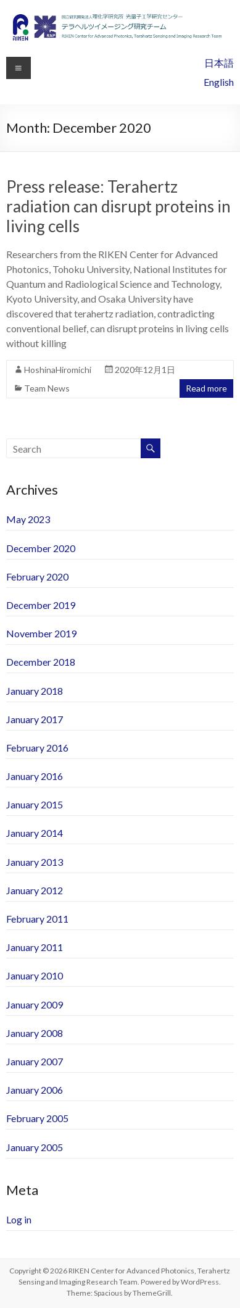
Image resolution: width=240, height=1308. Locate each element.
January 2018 (34, 691)
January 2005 (34, 1147)
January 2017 (34, 719)
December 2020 (40, 548)
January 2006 (34, 1090)
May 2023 (28, 519)
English (219, 82)
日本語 (219, 63)
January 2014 (34, 833)
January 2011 (34, 947)
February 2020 (37, 576)
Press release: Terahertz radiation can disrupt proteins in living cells (118, 206)
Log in (18, 1219)
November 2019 (41, 633)
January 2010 (34, 975)
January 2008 (34, 1033)
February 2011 (37, 918)
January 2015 (34, 804)
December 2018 (40, 662)
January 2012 (34, 890)
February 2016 (37, 747)
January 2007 (34, 1061)
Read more (206, 388)
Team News (47, 388)
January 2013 (34, 862)
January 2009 (34, 1004)
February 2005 (37, 1118)
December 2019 (40, 605)
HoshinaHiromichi (57, 369)
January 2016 (34, 776)
